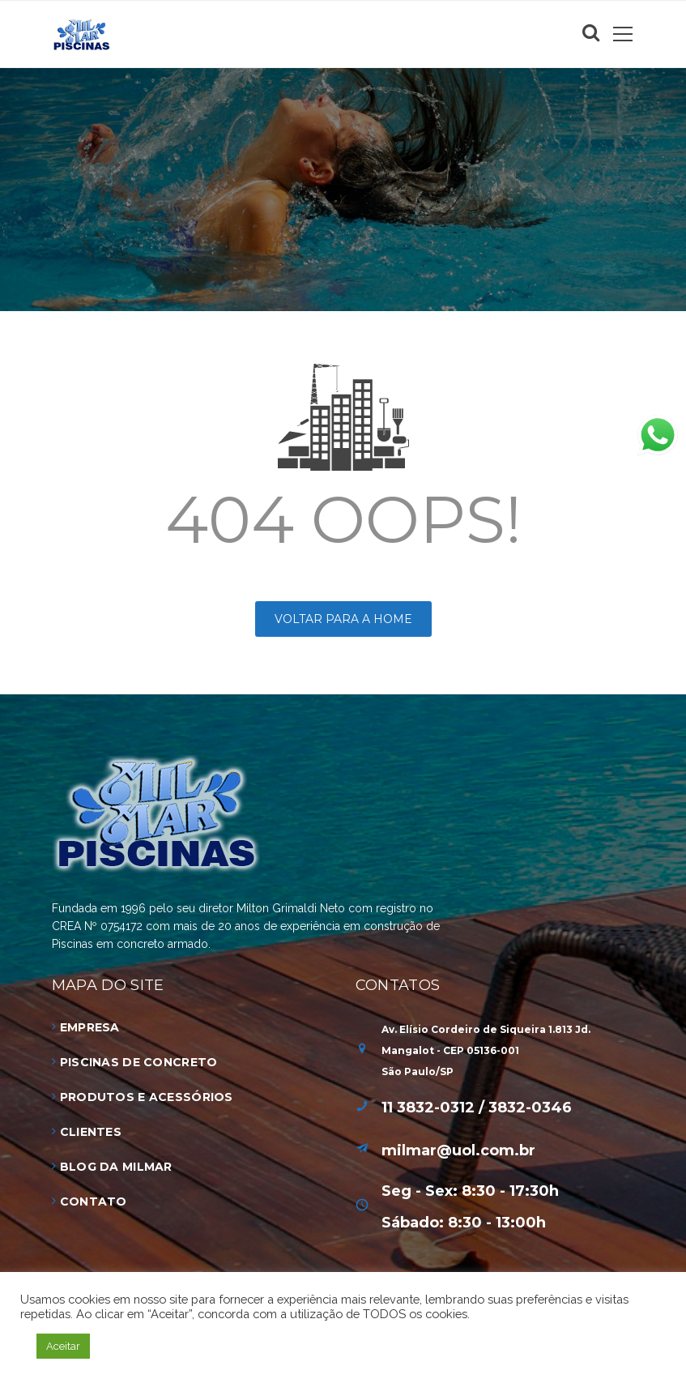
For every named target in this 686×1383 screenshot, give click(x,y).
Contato (93, 1201)
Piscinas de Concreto (139, 1062)
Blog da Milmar (116, 1166)
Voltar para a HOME (343, 619)
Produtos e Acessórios (146, 1097)
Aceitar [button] (63, 1346)
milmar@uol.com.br (458, 1150)
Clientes (90, 1132)
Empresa (90, 1027)
